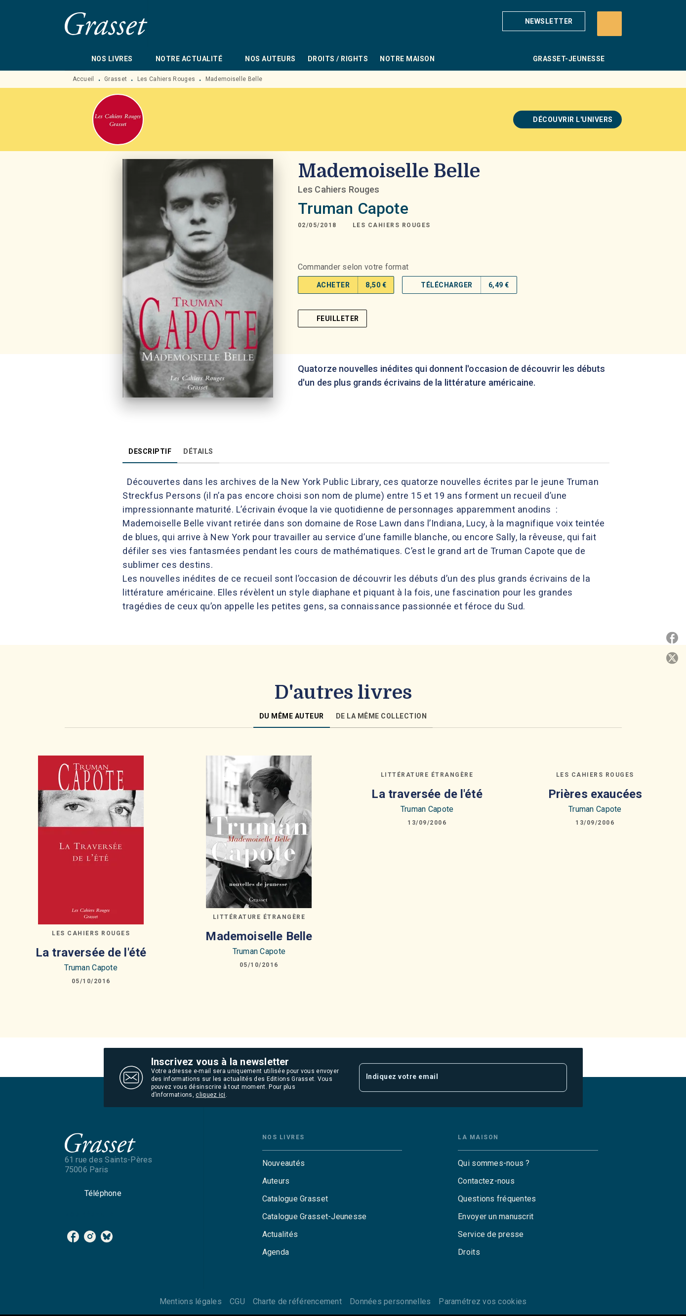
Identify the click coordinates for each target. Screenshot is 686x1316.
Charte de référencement (297, 1301)
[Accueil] (106, 23)
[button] (543, 21)
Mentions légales (191, 1301)
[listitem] (73, 1236)
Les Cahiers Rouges (166, 79)
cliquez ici (210, 1094)
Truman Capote (353, 208)
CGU (237, 1301)
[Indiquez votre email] (450, 1077)
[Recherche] (609, 23)
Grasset (115, 79)
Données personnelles (390, 1301)
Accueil (83, 79)
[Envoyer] (555, 1077)
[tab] (75, 59)
